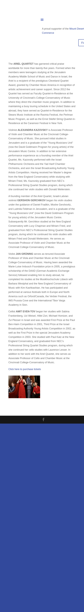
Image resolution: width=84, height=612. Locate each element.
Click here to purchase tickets (24, 369)
